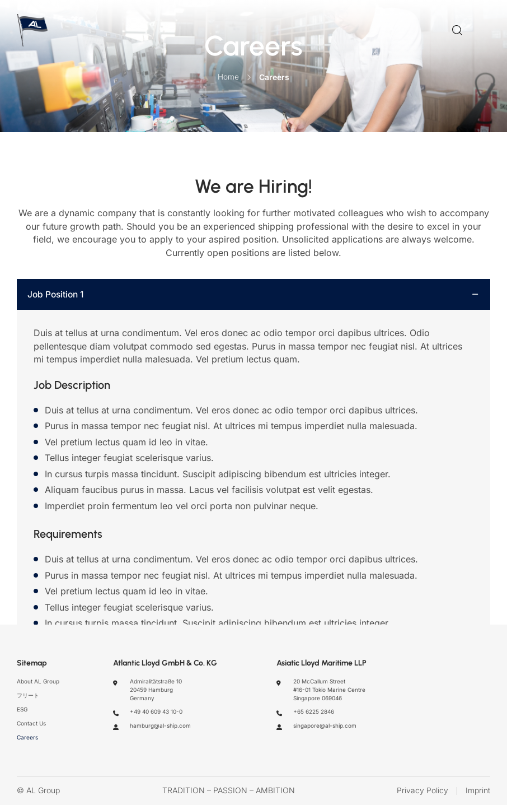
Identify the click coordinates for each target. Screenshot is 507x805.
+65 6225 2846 (313, 712)
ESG (22, 709)
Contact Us (31, 723)
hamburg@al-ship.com (160, 725)
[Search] (457, 32)
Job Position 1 (57, 297)
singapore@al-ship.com (324, 725)
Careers (27, 736)
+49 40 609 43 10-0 (156, 712)
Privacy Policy (422, 791)
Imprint (478, 791)
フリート (28, 695)
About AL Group (38, 681)
